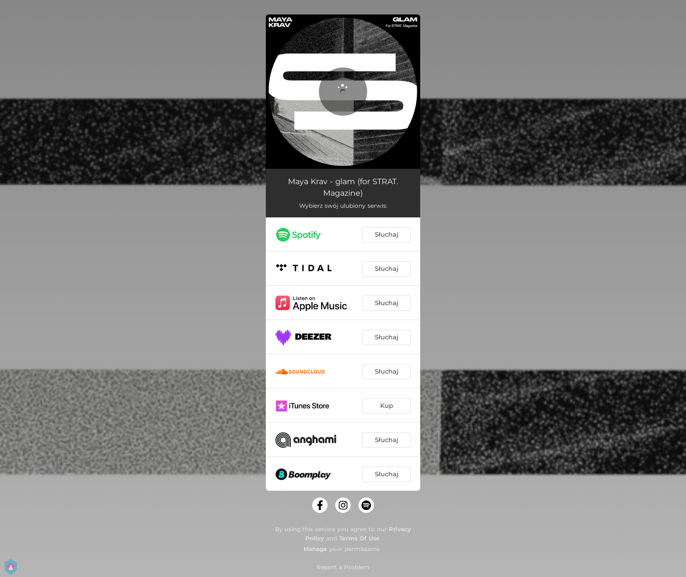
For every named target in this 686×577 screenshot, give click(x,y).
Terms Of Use (359, 538)
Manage (315, 548)
